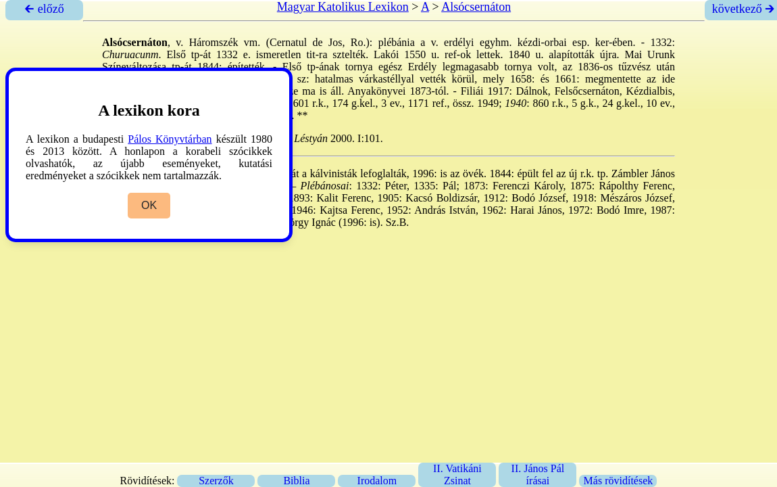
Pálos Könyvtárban (169, 139)
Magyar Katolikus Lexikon (343, 7)
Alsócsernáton (476, 7)
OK (149, 205)
